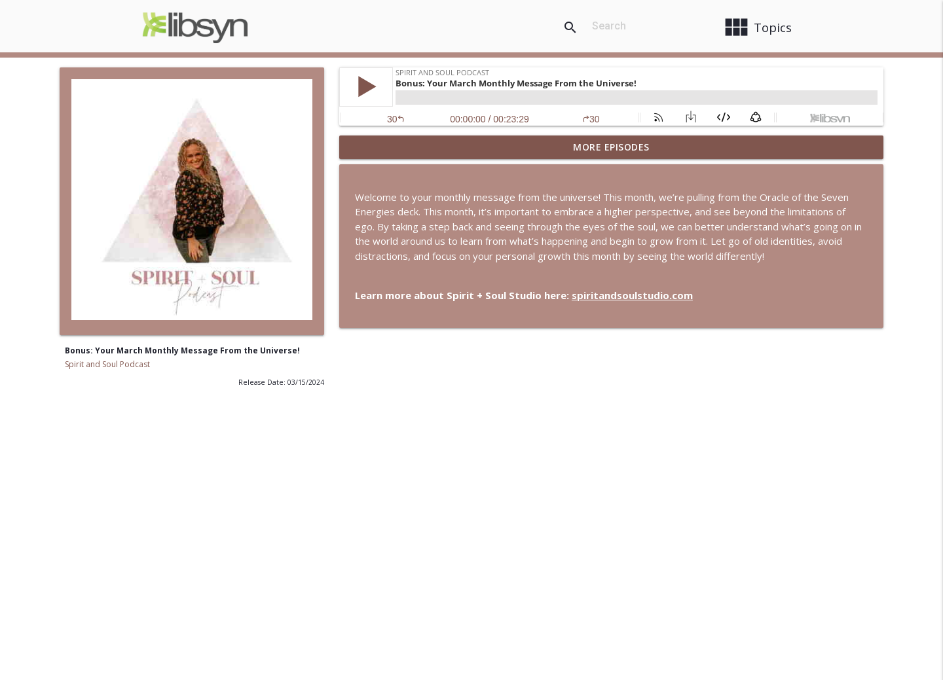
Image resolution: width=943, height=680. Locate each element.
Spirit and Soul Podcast (107, 364)
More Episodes (611, 147)
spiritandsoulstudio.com (632, 295)
